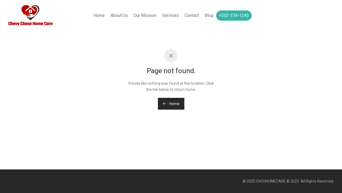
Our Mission (145, 15)
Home (99, 15)
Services (170, 15)
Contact (192, 15)
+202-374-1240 (234, 15)
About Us (119, 15)
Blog (209, 15)
